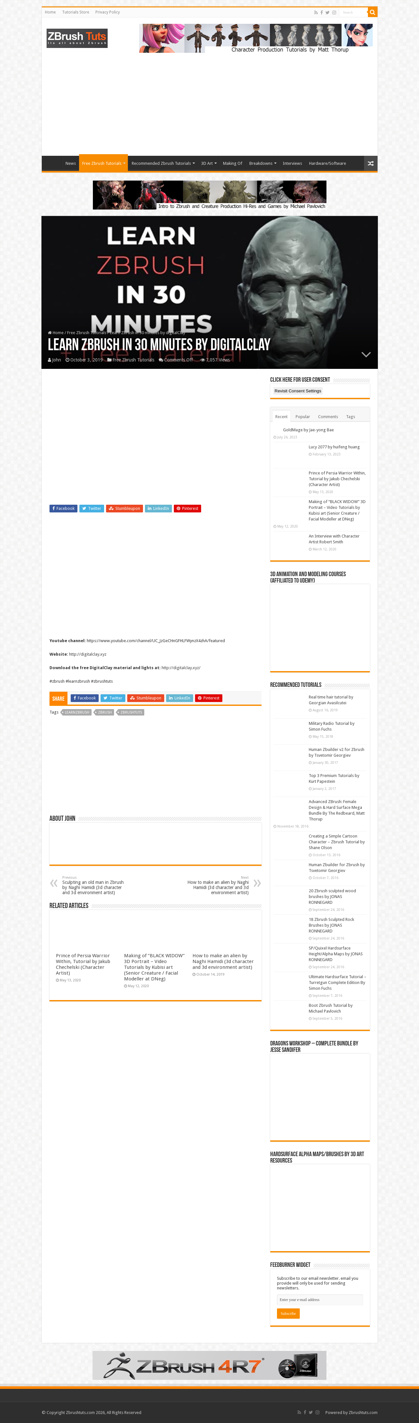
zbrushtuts (131, 712)
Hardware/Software (327, 163)
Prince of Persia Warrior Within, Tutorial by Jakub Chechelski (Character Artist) (83, 964)
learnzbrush (77, 712)
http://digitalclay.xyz (87, 654)
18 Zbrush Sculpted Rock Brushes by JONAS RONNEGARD (331, 925)
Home (50, 12)
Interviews (292, 163)
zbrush (105, 712)
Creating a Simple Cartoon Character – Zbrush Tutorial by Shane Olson (337, 842)
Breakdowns (260, 163)
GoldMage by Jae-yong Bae (308, 429)
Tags (350, 416)
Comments (328, 416)
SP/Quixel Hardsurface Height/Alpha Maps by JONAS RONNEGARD (336, 954)
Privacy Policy (107, 12)
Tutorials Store (75, 12)
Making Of (232, 163)
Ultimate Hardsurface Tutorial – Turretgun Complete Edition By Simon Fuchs (337, 982)
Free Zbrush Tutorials (101, 163)
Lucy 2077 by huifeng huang (334, 447)
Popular (303, 416)
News (71, 163)
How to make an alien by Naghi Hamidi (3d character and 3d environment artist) (216, 885)
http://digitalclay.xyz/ (181, 667)
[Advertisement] (210, 101)
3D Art (207, 163)
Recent (281, 416)
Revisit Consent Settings (298, 391)
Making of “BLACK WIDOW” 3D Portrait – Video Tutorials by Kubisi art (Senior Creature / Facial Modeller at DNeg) (154, 967)
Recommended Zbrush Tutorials (161, 163)
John (56, 359)
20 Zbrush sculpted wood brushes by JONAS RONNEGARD (332, 896)
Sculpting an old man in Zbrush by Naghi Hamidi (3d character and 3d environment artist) (95, 885)
